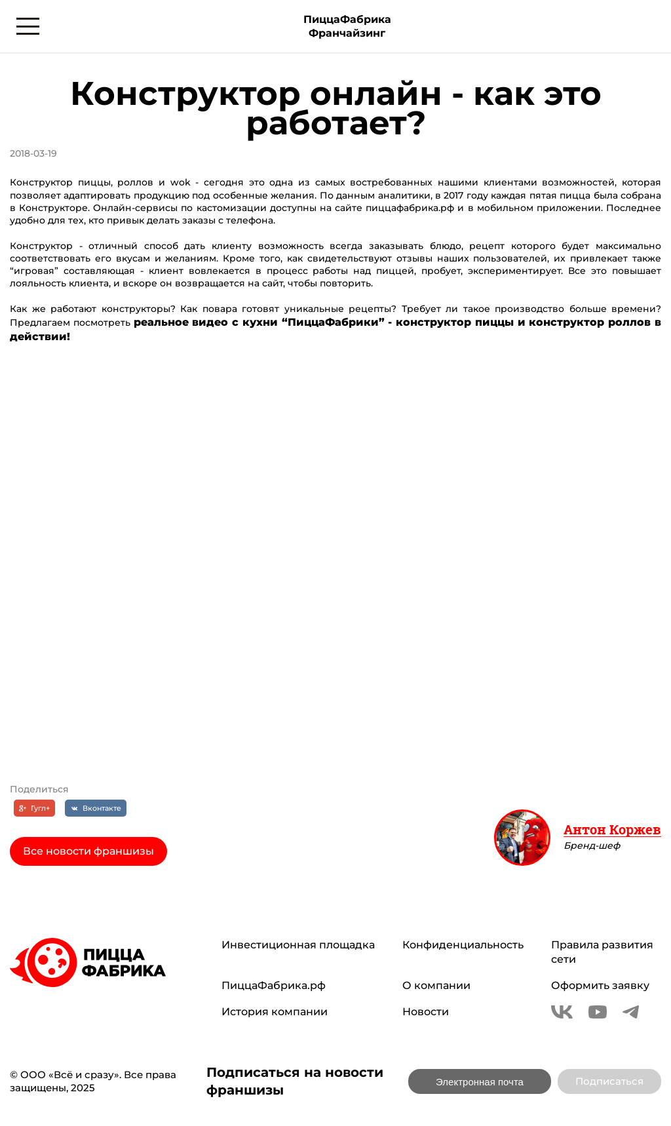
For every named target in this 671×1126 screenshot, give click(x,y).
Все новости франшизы (88, 851)
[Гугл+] (35, 808)
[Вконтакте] (95, 808)
